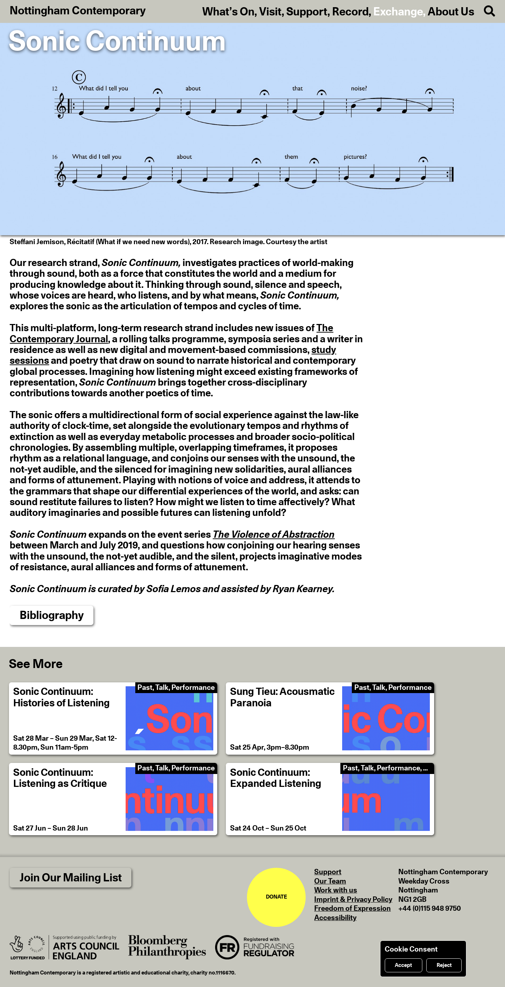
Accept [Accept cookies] (403, 965)
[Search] (484, 11)
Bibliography (52, 615)
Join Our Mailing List (71, 878)
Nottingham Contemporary (78, 10)
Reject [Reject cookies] (444, 965)
